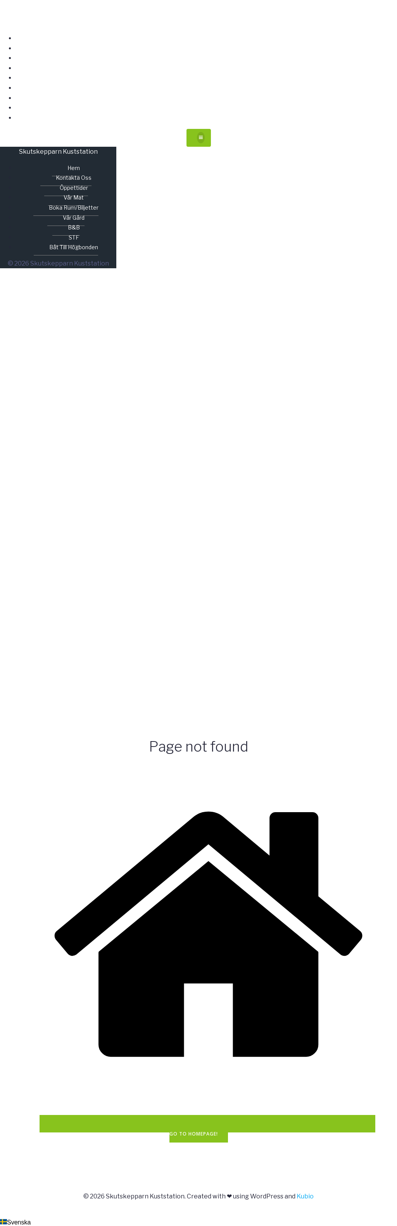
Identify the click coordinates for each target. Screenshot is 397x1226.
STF (206, 107)
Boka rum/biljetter (206, 78)
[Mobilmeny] (198, 138)
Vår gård (206, 88)
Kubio (305, 1196)
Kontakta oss (206, 48)
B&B (206, 98)
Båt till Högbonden (206, 118)
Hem (206, 38)
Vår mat (206, 68)
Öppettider (206, 58)
